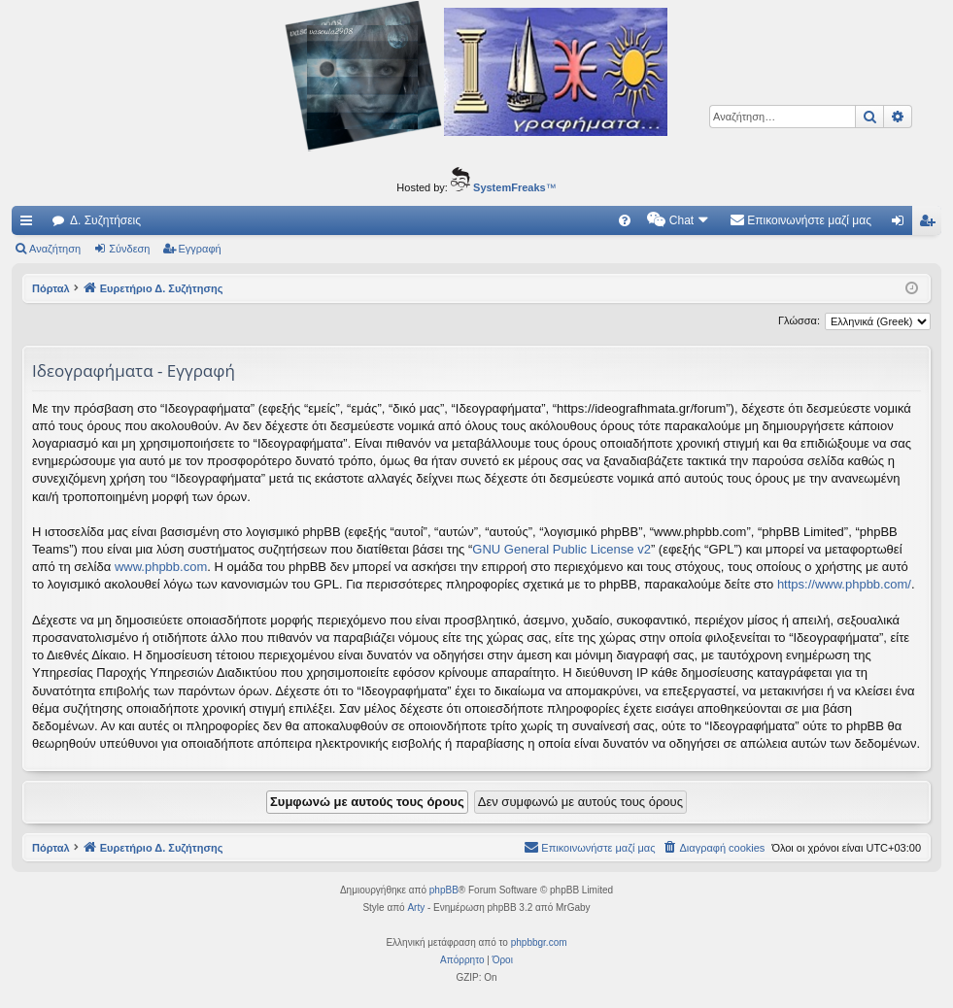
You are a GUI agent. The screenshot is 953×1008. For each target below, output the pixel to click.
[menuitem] (624, 220)
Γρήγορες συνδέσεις (30, 224)
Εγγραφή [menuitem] (930, 224)
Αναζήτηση (55, 248)
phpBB (444, 890)
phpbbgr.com (539, 942)
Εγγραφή (200, 248)
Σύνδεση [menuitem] (902, 224)
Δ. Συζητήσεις (105, 220)
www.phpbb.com (161, 566)
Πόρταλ (51, 288)
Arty (416, 907)
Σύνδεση (129, 248)
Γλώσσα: (799, 320)
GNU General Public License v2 (561, 549)
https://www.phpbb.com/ (844, 584)
